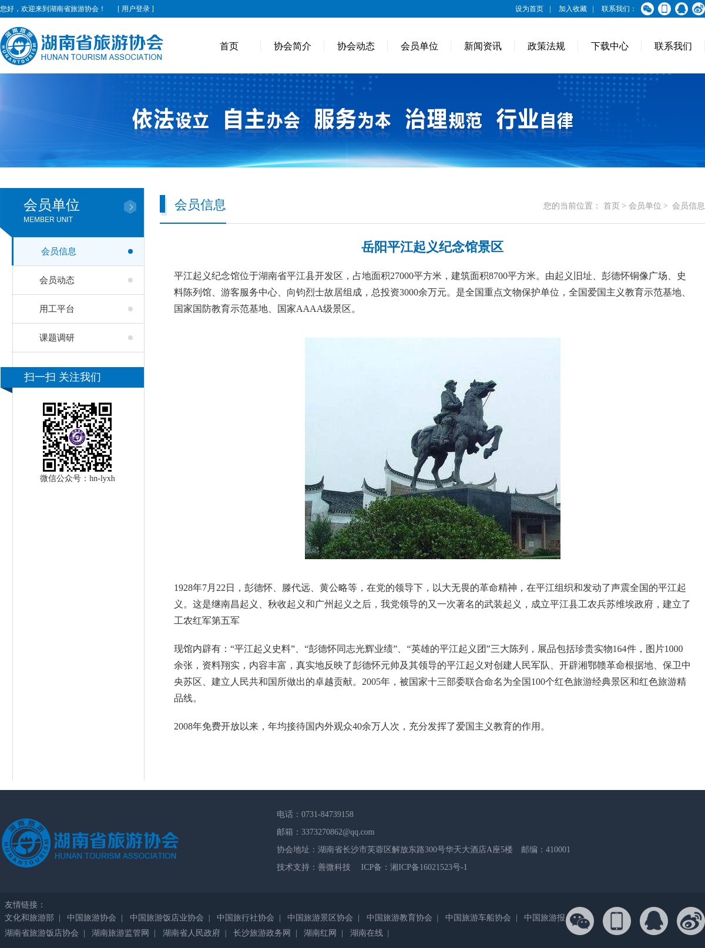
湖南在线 (366, 933)
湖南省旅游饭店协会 (42, 933)
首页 (229, 46)
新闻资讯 (483, 46)
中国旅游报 (544, 917)
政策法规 (546, 46)
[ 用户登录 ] (136, 9)
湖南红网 (320, 933)
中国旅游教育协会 (399, 917)
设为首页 (529, 9)
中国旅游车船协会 (478, 917)
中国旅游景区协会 (320, 917)
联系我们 (673, 46)
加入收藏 (573, 9)
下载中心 (610, 46)
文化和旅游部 (29, 917)
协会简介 (292, 46)
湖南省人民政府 (191, 933)
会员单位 (419, 46)
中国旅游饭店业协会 (167, 917)
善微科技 (334, 867)
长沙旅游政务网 (262, 933)
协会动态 (356, 46)
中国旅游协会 (91, 917)
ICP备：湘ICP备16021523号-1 (413, 867)
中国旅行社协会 (245, 917)
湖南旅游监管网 (120, 933)
